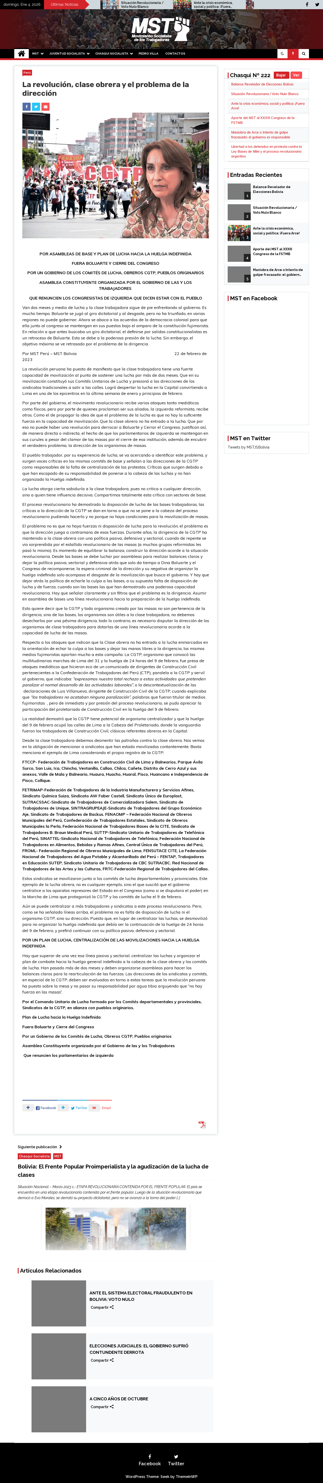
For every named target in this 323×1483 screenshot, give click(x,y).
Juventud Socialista (67, 53)
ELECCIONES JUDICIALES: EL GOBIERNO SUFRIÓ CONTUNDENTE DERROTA (139, 1349)
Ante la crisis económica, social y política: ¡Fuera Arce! (220, 5)
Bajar (281, 75)
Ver (296, 75)
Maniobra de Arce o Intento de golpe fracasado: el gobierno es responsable (278, 272)
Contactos (175, 53)
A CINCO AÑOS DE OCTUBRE (119, 1398)
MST (35, 53)
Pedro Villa (148, 53)
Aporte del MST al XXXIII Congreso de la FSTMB (272, 251)
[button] (282, 53)
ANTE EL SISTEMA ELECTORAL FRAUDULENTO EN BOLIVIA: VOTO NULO (141, 1296)
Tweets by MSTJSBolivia (248, 447)
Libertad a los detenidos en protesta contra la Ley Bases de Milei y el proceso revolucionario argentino (266, 151)
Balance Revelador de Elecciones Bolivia (262, 84)
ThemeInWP (187, 1476)
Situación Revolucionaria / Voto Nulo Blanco (150, 5)
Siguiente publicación (41, 1147)
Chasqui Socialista (111, 53)
